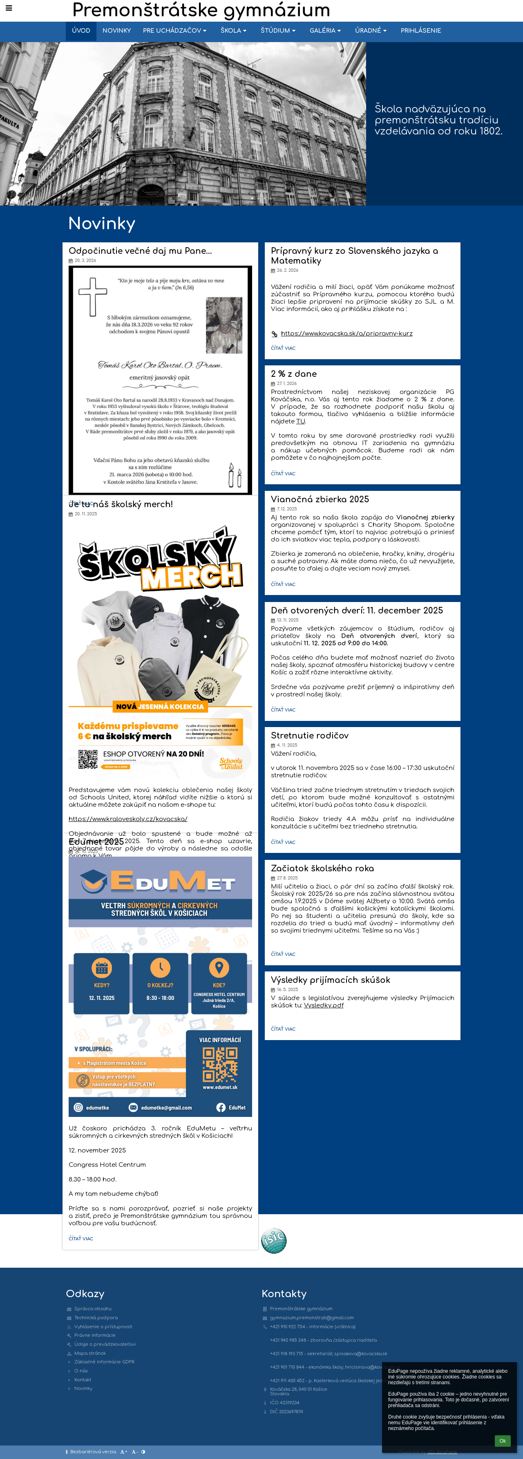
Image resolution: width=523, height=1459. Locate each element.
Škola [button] (234, 31)
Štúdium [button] (279, 31)
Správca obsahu (93, 1309)
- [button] (134, 1452)
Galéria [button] (326, 31)
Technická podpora (96, 1318)
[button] (9, 8)
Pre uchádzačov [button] (175, 31)
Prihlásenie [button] (421, 31)
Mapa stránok (90, 1353)
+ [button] (123, 1452)
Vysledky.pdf (324, 1005)
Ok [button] (503, 1441)
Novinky (83, 1388)
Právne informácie (95, 1335)
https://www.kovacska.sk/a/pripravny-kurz (342, 333)
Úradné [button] (372, 31)
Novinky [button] (117, 31)
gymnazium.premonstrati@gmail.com (312, 1318)
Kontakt (82, 1380)
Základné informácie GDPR (104, 1362)
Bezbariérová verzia (91, 1452)
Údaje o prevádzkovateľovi (105, 1344)
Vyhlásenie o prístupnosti (103, 1327)
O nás (81, 1371)
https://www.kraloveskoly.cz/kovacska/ (128, 819)
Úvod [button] (81, 31)
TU (300, 421)
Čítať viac (284, 349)
